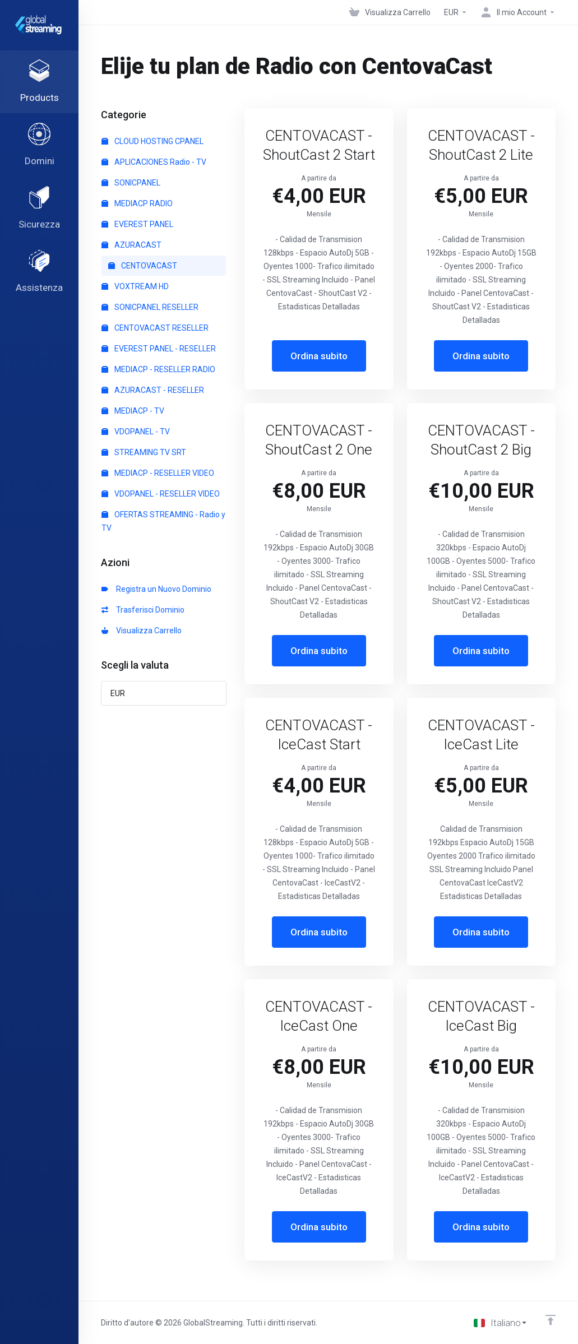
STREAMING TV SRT (143, 452)
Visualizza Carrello (141, 630)
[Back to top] (551, 1319)
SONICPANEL (130, 182)
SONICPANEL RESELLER (149, 307)
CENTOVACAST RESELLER (155, 327)
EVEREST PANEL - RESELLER (158, 348)
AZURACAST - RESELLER (152, 390)
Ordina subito (319, 356)
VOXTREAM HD (135, 286)
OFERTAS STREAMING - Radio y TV (163, 521)
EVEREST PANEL (137, 224)
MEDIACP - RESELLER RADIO (158, 369)
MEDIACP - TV (132, 410)
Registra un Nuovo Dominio (156, 589)
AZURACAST (131, 244)
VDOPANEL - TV (135, 431)
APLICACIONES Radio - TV (153, 161)
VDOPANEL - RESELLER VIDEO (160, 493)
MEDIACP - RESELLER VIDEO (157, 473)
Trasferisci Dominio (142, 609)
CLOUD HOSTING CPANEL (152, 141)
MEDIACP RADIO (137, 203)
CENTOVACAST (142, 265)
